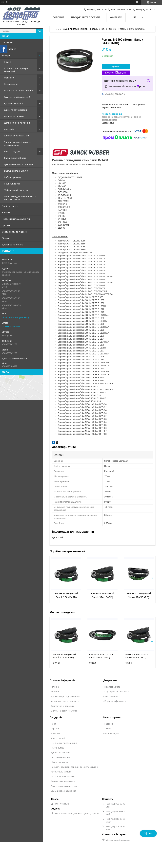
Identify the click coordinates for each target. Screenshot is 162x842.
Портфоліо (7, 42)
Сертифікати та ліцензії (14, 231)
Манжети (9, 77)
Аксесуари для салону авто (65, 786)
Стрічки (55, 728)
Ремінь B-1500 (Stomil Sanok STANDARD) (101, 656)
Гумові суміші (57, 747)
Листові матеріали (14, 116)
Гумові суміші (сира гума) (17, 96)
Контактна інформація (62, 705)
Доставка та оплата (12, 244)
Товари (6, 55)
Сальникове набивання (63, 790)
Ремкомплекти (12, 183)
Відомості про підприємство (65, 696)
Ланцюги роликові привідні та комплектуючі (74, 766)
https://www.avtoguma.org (15, 317)
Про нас (6, 225)
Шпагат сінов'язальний (16, 135)
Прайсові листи (10, 205)
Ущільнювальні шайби (16, 170)
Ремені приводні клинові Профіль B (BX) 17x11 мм (89, 29)
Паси (53, 723)
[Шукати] (39, 30)
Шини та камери (59, 762)
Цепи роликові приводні (17, 122)
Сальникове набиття (15, 157)
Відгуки (6, 238)
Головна (58, 17)
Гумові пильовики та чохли (18, 164)
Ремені (7, 61)
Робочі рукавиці (12, 177)
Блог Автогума (112, 733)
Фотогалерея (9, 48)
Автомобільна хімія (61, 771)
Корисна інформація (115, 701)
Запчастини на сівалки (63, 781)
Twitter (107, 728)
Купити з (115, 72)
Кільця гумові (11, 84)
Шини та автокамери (15, 109)
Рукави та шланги (13, 103)
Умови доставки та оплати (65, 701)
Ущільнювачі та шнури (16, 190)
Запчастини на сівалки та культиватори (17, 143)
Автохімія (9, 129)
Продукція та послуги (85, 17)
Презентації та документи (16, 218)
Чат (148, 833)
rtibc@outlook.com (11, 326)
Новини (6, 212)
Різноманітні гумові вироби (18, 90)
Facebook (109, 723)
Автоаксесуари (12, 151)
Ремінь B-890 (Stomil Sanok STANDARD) (136, 656)
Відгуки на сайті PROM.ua (64, 710)
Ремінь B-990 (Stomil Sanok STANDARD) (64, 656)
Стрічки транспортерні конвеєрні (16, 70)
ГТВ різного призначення (64, 742)
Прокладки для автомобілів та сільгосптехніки (20, 198)
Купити (116, 66)
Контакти (116, 17)
